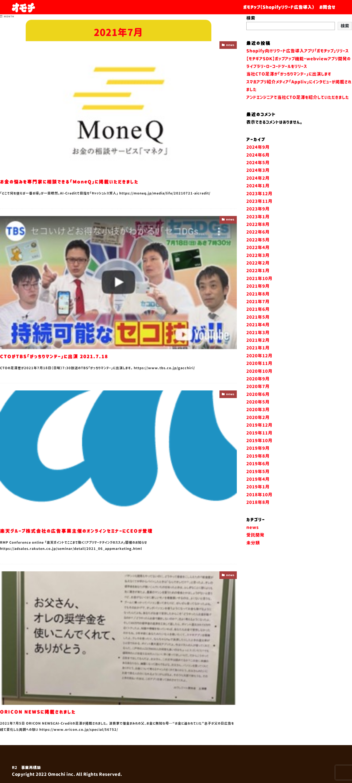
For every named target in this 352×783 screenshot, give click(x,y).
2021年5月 (258, 334)
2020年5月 (258, 419)
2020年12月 (259, 373)
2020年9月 (258, 396)
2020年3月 (258, 427)
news (229, 45)
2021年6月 (258, 326)
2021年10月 (259, 295)
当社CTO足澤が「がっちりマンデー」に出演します (288, 74)
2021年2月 (258, 357)
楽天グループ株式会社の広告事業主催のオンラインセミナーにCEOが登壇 (93, 530)
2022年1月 (258, 288)
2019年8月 (258, 473)
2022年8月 (258, 241)
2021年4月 (258, 342)
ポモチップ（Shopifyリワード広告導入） (278, 7)
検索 (250, 18)
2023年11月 (259, 218)
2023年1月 (258, 233)
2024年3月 (258, 187)
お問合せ (327, 7)
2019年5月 (258, 488)
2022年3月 (258, 272)
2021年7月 (258, 319)
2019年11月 (259, 450)
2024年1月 (258, 203)
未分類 (253, 560)
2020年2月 (258, 434)
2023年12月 (259, 210)
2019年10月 (259, 457)
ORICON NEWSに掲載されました (46, 711)
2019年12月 (259, 442)
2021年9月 (258, 303)
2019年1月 (258, 504)
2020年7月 (258, 403)
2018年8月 (258, 519)
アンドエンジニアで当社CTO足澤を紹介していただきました (297, 97)
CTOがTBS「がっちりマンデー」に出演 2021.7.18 (66, 356)
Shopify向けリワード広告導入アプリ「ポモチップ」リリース (297, 51)
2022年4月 (258, 264)
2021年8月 (258, 311)
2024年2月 (258, 195)
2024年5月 (258, 180)
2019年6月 (258, 481)
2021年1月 (258, 365)
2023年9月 (258, 226)
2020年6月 (258, 411)
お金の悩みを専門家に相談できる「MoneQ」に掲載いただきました (85, 181)
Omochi (56, 774)
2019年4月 (258, 496)
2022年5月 (258, 257)
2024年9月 (258, 164)
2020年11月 (259, 380)
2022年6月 (258, 249)
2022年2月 (258, 280)
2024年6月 (258, 172)
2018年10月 (259, 512)
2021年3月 (258, 349)
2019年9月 (258, 465)
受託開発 (255, 552)
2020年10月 (259, 388)
